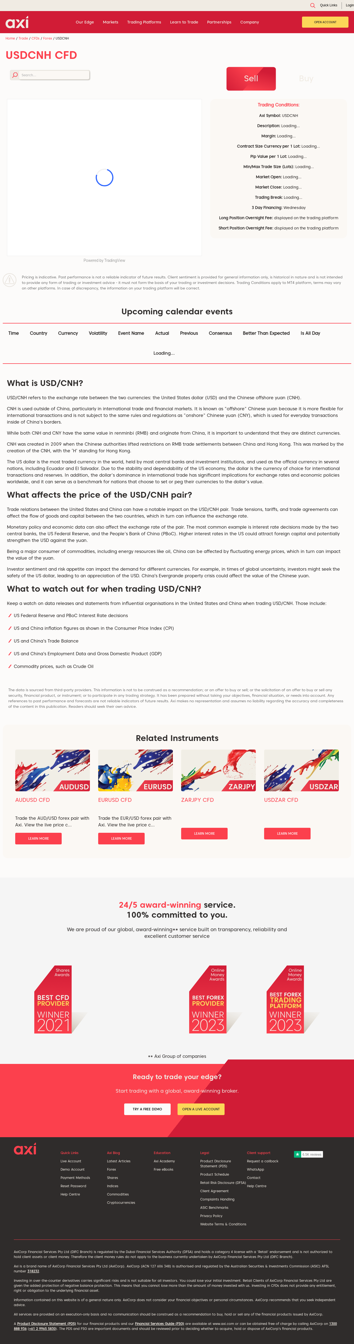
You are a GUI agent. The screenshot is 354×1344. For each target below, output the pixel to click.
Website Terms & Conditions (223, 1224)
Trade (23, 38)
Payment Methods (75, 1178)
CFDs (36, 38)
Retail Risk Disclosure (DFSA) (223, 1183)
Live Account (71, 1161)
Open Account (325, 22)
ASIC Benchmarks (214, 1207)
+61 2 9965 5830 (42, 1329)
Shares (112, 1178)
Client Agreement (214, 1191)
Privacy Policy (211, 1216)
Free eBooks (163, 1169)
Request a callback (262, 1161)
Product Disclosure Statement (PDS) (46, 1324)
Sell (251, 78)
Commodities (118, 1194)
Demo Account (73, 1169)
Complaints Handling (217, 1199)
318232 (33, 1271)
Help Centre (70, 1194)
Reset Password (73, 1186)
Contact (254, 1178)
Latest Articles (119, 1161)
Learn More (38, 838)
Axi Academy (164, 1161)
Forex (47, 38)
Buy (306, 78)
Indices (112, 1186)
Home (10, 38)
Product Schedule (214, 1174)
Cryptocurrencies (121, 1203)
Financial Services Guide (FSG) (159, 1324)
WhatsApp (255, 1169)
